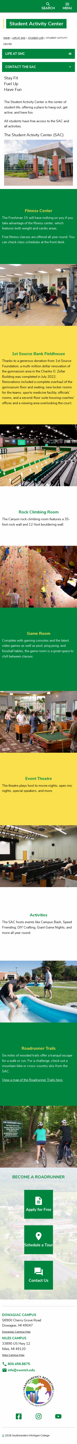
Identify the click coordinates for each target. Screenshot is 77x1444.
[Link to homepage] (19, 6)
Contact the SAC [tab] (20, 67)
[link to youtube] (58, 1417)
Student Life (36, 38)
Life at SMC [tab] (15, 53)
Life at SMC (18, 38)
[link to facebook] (18, 1417)
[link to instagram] (38, 1417)
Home (6, 38)
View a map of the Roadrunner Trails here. (32, 1080)
